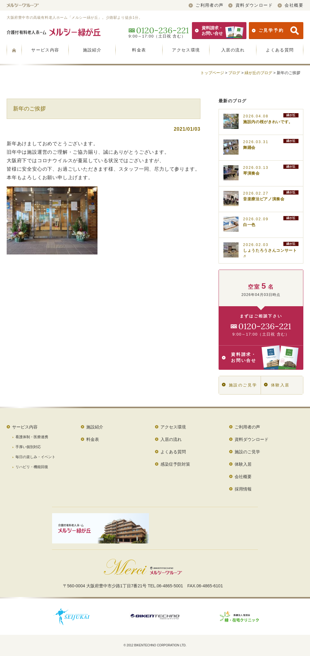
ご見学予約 (275, 30)
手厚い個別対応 (28, 447)
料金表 (139, 50)
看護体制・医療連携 (31, 437)
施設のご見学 (239, 385)
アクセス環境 (186, 50)
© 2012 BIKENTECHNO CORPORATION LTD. (155, 645)
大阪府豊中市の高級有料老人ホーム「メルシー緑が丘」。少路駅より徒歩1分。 (74, 17)
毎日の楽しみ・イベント (35, 457)
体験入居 (277, 385)
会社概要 (290, 5)
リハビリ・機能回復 (31, 467)
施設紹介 (92, 50)
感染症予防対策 (175, 464)
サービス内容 (45, 50)
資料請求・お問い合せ (219, 30)
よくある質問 (280, 50)
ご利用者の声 (206, 5)
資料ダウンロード (250, 5)
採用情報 (243, 489)
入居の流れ (233, 50)
